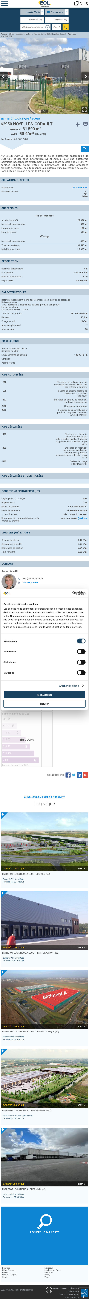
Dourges (6, 1268)
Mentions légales (59, 1288)
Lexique (74, 1294)
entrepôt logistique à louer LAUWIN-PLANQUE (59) (30, 1031)
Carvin (5, 1277)
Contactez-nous (72, 1297)
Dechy (47, 1275)
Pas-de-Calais (80, 187)
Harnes (5, 1272)
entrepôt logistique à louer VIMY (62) (24, 1189)
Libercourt (48, 1268)
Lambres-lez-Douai (52, 1270)
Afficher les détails (69, 685)
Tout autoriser (44, 695)
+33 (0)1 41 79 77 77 (33, 578)
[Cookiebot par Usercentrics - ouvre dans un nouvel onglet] (72, 593)
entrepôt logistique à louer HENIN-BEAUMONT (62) (30, 952)
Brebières (48, 1272)
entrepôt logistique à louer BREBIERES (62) (26, 1110)
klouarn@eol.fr (30, 582)
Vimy (46, 1277)
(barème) (82, 518)
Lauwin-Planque (9, 1275)
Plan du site (65, 1294)
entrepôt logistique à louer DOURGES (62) (26, 874)
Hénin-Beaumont (9, 1270)
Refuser (44, 703)
